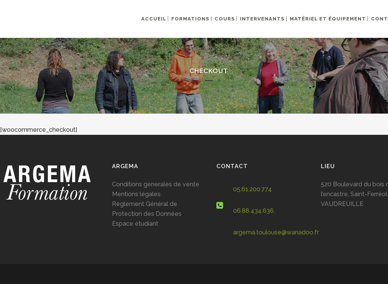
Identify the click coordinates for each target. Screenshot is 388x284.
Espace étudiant (135, 223)
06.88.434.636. (254, 210)
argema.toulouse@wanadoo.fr (276, 232)
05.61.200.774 (252, 189)
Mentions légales (136, 194)
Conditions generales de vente (155, 184)
